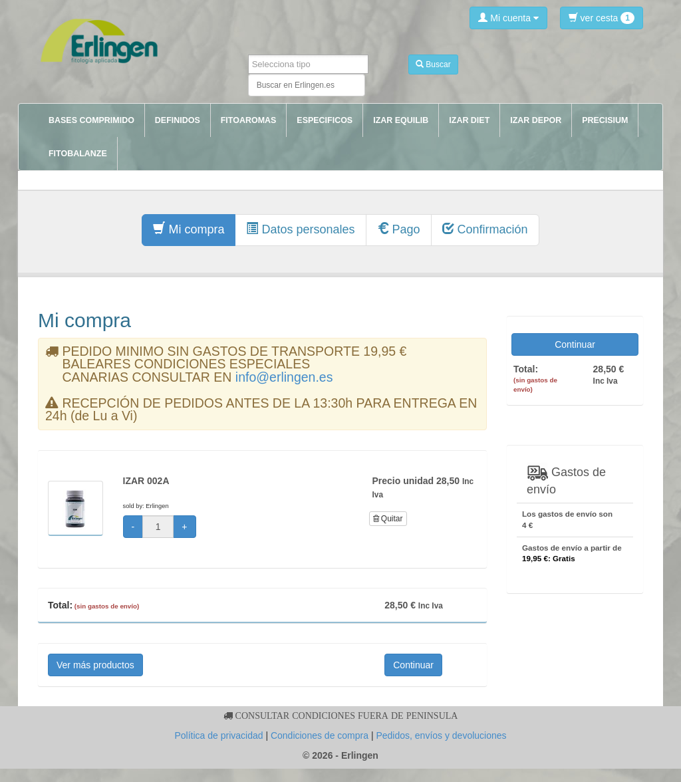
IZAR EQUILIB (400, 120)
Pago (398, 229)
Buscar (433, 64)
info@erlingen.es (284, 377)
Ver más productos (95, 665)
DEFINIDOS (177, 120)
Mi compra (188, 229)
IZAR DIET (469, 120)
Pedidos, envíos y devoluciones (441, 735)
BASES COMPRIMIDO (91, 120)
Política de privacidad (218, 735)
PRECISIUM (605, 120)
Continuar (413, 665)
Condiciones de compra (319, 735)
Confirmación (485, 229)
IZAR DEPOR (535, 120)
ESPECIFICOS (324, 120)
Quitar (388, 518)
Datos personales (300, 229)
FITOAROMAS (249, 120)
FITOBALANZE (78, 153)
